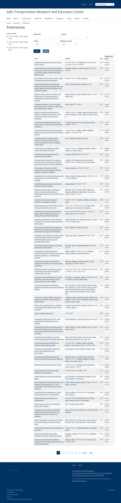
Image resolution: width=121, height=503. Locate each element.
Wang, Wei (74, 122)
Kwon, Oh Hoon (70, 410)
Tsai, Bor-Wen (91, 422)
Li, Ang (82, 345)
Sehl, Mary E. (69, 277)
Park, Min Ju (80, 410)
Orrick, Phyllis (75, 302)
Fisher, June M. (83, 114)
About (77, 18)
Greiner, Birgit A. (70, 94)
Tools (69, 18)
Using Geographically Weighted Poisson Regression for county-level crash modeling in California (48, 124)
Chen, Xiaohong (82, 84)
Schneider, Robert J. (71, 68)
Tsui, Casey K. (69, 349)
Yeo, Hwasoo (88, 410)
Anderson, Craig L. (82, 138)
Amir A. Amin (69, 104)
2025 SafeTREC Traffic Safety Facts (18, 49)
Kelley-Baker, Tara (85, 192)
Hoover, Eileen (92, 287)
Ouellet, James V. (91, 420)
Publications (27, 18)
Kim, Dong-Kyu (85, 339)
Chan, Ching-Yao (82, 78)
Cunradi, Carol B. (70, 305)
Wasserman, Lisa (70, 208)
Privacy (9, 497)
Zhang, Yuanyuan (70, 84)
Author (63, 34)
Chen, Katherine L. (71, 319)
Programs (60, 18)
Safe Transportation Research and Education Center (45, 12)
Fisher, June (69, 96)
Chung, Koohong (87, 160)
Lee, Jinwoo (91, 392)
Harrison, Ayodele (71, 154)
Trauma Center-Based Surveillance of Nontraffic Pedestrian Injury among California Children (49, 287)
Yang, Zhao (68, 235)
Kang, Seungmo (75, 339)
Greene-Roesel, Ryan (72, 219)
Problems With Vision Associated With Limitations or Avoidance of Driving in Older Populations (48, 263)
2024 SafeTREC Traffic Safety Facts (18, 43)
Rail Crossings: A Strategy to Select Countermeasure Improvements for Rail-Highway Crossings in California (47, 170)
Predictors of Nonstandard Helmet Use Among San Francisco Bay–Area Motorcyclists (47, 351)
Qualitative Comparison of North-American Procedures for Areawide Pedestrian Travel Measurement (48, 221)
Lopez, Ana (68, 213)
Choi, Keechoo (69, 394)
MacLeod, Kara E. (70, 190)
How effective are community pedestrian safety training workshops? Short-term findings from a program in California (47, 213)
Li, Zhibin (68, 122)
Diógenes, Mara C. (86, 219)
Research (38, 18)
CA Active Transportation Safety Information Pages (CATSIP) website (92, 473)
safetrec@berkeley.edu (79, 481)
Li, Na (89, 84)
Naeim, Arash (83, 279)
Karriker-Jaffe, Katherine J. (85, 190)
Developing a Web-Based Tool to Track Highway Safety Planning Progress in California (47, 321)
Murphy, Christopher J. (84, 208)
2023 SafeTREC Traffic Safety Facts (18, 37)
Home (9, 18)
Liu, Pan (81, 122)
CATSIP (83, 4)
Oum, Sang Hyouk (83, 319)
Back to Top (111, 490)
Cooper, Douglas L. (71, 168)
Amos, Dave (75, 345)
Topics (36, 41)
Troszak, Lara (81, 376)
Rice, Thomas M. (70, 138)
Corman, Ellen (73, 291)
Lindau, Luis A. (75, 221)
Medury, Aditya (81, 130)
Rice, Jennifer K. (70, 287)
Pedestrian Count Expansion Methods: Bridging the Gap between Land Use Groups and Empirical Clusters (48, 442)
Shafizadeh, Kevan (83, 253)
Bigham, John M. (90, 122)
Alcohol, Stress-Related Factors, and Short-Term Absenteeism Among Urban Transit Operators (48, 307)
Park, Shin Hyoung (71, 337)
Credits (80, 465)
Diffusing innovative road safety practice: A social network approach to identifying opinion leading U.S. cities (48, 271)
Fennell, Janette (70, 289)
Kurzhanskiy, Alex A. (82, 398)
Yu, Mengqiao (80, 62)
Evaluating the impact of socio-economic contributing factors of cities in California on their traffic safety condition (48, 106)
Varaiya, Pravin (75, 400)
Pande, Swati (90, 349)
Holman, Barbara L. (71, 114)
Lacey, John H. (78, 361)
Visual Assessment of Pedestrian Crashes (48, 365)
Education (49, 18)
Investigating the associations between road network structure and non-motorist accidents (49, 178)
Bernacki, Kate (92, 285)
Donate (86, 18)
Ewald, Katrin (90, 205)
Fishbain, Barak (70, 184)
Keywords (37, 34)
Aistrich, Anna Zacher (82, 289)
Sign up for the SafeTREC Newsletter (83, 471)
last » (92, 453)
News (16, 18)
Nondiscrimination (12, 494)
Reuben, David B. (72, 279)
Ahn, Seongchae (76, 160)
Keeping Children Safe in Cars (43, 313)
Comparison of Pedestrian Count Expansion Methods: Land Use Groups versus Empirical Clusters (48, 132)
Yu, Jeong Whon (90, 162)
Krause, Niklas (81, 94)
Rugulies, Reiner (80, 382)
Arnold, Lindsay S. (84, 68)
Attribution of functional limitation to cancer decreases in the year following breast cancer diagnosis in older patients (48, 279)
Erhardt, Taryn (91, 376)
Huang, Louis (91, 439)
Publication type (66, 41)
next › (85, 453)
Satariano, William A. (71, 192)
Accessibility (10, 492)
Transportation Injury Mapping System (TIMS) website (88, 475)
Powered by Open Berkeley (14, 490)
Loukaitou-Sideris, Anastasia (74, 297)
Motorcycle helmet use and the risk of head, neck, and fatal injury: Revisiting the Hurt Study (48, 422)
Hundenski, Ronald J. (83, 148)
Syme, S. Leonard (70, 384)
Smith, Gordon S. (80, 422)
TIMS (90, 4)
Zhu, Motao (79, 378)
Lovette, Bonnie (81, 287)
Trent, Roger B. (82, 285)
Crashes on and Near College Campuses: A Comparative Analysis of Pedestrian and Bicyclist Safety (48, 299)
